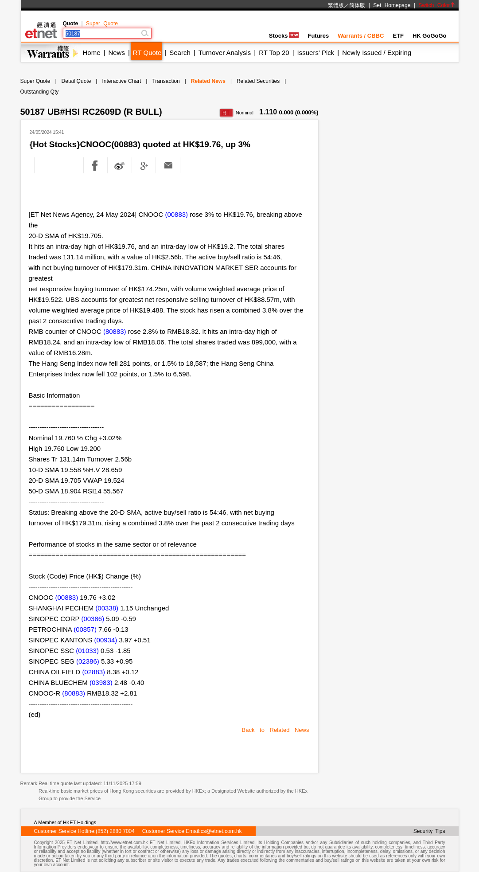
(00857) (85, 629)
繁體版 (336, 5)
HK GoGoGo (430, 35)
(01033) (87, 650)
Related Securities (258, 81)
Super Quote (102, 23)
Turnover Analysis (225, 52)
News (116, 52)
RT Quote (147, 52)
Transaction (165, 81)
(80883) (114, 331)
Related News (208, 81)
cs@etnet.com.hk (221, 831)
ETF (398, 35)
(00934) (105, 640)
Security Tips (429, 831)
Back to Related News (275, 730)
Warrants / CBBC (361, 35)
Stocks (284, 35)
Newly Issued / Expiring (376, 52)
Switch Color (436, 5)
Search (180, 52)
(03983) (101, 682)
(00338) (106, 608)
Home (92, 52)
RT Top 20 (274, 52)
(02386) (87, 661)
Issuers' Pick (316, 52)
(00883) (176, 214)
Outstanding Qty (39, 92)
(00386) (92, 618)
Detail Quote (76, 81)
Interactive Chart (121, 81)
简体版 (357, 5)
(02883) (93, 672)
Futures (318, 35)
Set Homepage (391, 5)
